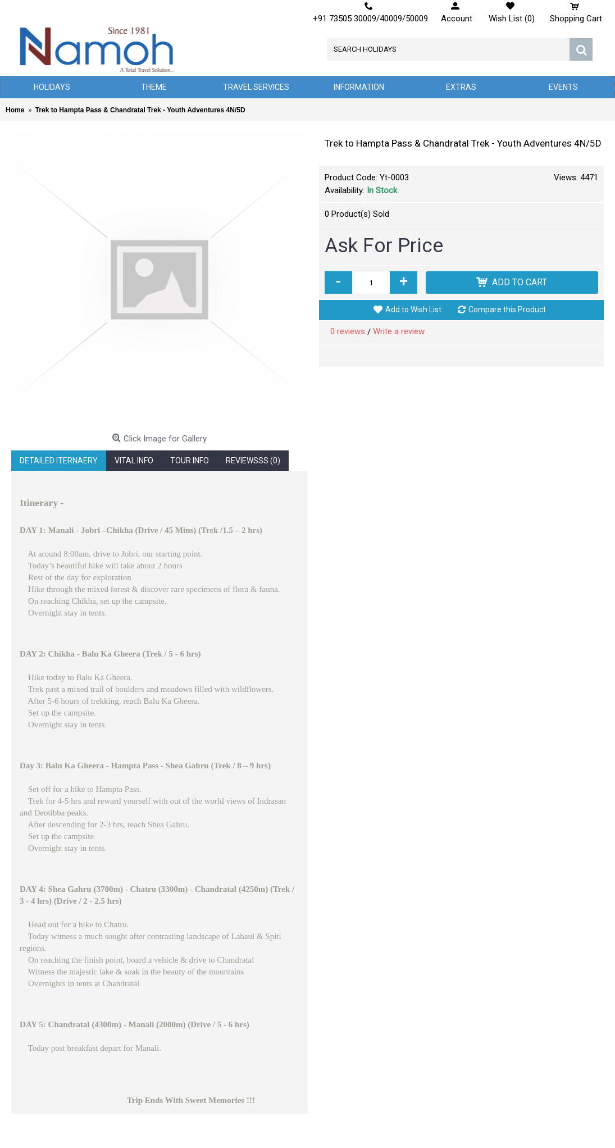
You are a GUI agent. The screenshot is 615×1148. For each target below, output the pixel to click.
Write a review (399, 331)
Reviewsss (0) (253, 460)
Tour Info (189, 460)
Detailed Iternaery (59, 460)
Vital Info (134, 460)
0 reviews (347, 331)
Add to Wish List (413, 309)
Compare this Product (507, 309)
